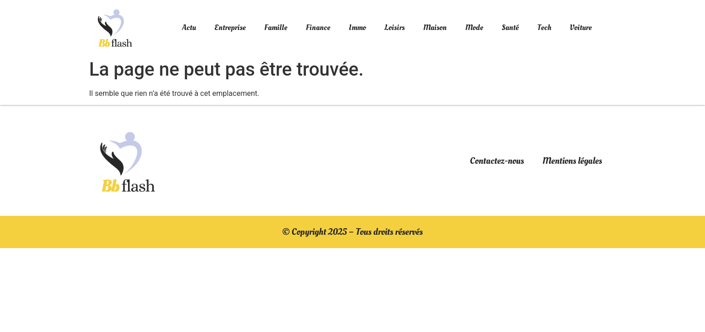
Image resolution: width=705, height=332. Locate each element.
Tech (544, 27)
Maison (435, 27)
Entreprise (230, 27)
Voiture (581, 27)
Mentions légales (572, 160)
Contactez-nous (497, 160)
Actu (189, 27)
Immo (357, 27)
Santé (510, 27)
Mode (474, 27)
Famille (275, 27)
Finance (318, 27)
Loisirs (394, 27)
